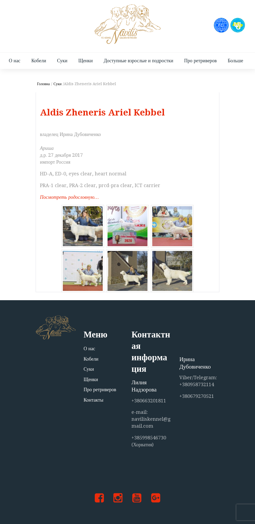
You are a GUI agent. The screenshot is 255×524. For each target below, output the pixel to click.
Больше (235, 60)
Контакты (93, 400)
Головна (43, 84)
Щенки (85, 60)
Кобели (38, 60)
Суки (62, 60)
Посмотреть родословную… (69, 197)
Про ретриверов (200, 60)
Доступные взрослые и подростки (138, 60)
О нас (14, 60)
